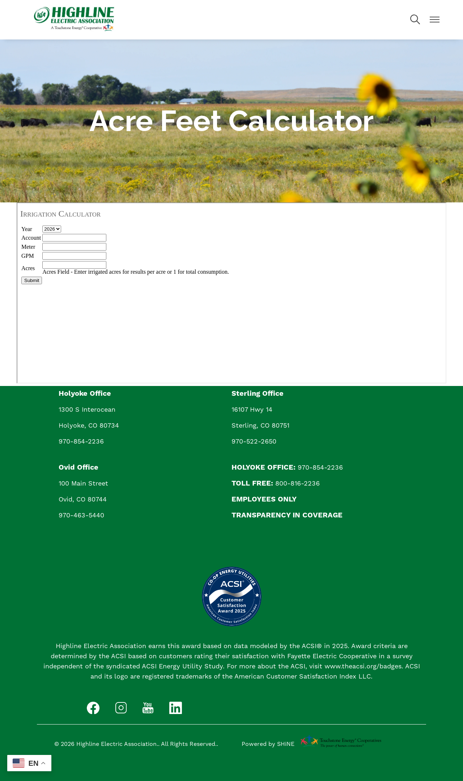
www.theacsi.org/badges (363, 666)
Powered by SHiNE (268, 743)
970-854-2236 (81, 441)
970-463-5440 (81, 515)
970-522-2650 (254, 441)
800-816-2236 (297, 483)
